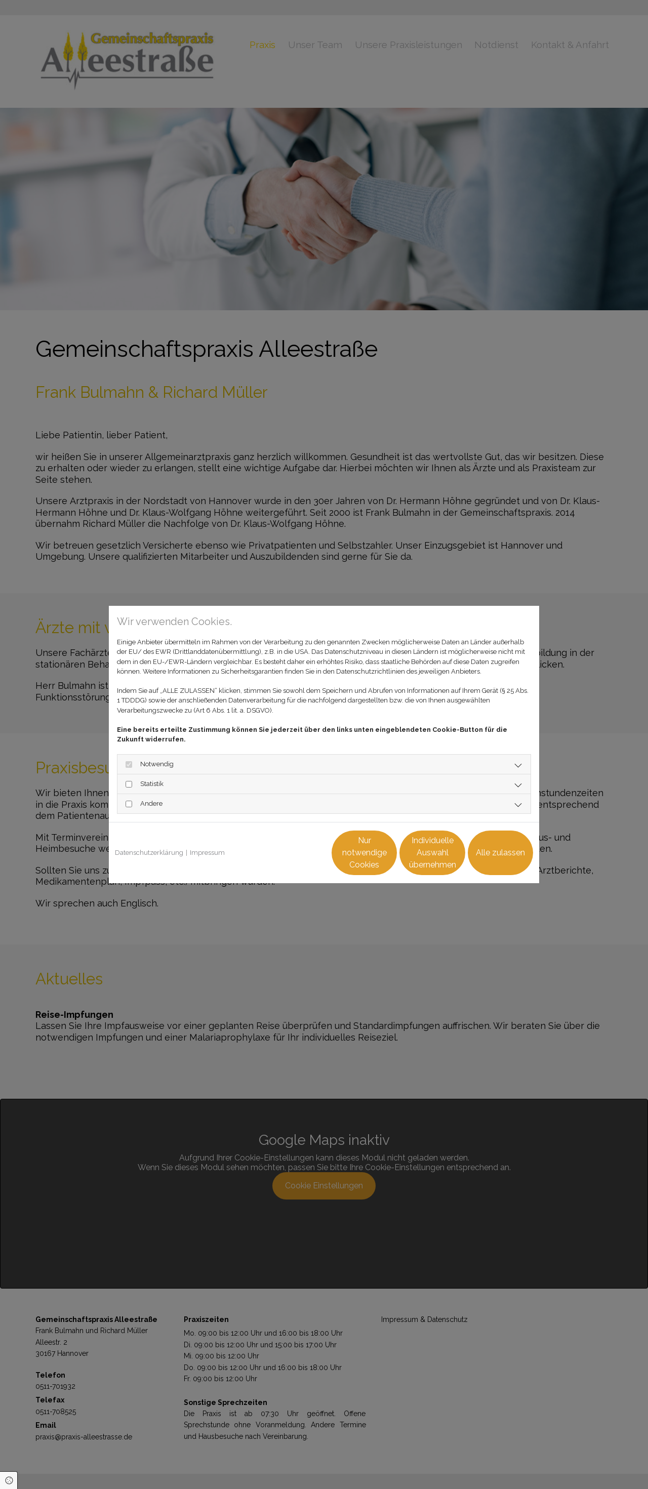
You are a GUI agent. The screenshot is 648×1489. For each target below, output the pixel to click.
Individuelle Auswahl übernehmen (390, 853)
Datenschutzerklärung (149, 852)
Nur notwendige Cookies (294, 852)
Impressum (207, 852)
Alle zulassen (486, 852)
